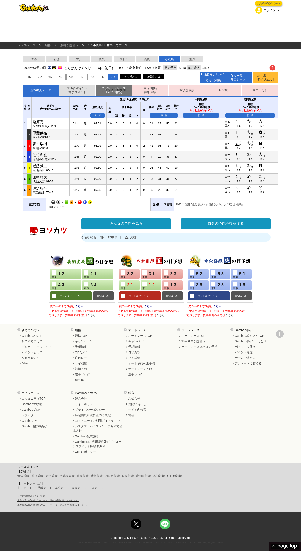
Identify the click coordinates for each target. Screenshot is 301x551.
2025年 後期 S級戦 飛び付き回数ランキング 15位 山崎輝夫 (209, 204)
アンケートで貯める (248, 363)
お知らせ (134, 398)
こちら (79, 306)
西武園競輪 (67, 476)
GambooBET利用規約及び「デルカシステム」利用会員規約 (97, 444)
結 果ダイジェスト (266, 77)
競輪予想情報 (69, 45)
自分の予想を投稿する (226, 224)
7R (92, 77)
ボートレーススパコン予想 (199, 346)
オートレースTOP (140, 335)
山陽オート (96, 488)
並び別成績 (186, 90)
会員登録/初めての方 (268, 3)
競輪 (48, 45)
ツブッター (29, 415)
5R (71, 77)
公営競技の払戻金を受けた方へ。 (33, 496)
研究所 (79, 380)
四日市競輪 (112, 476)
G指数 (223, 90)
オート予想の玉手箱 (141, 363)
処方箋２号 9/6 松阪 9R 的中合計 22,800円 (114, 237)
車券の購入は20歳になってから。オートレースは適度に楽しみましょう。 (52, 505)
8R (102, 77)
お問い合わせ (137, 404)
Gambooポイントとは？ (251, 341)
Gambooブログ (32, 409)
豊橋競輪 (97, 476)
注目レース (82, 358)
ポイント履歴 (244, 352)
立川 (79, 59)
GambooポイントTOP (249, 335)
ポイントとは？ (32, 352)
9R (113, 77)
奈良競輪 (128, 476)
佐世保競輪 (174, 476)
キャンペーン (84, 341)
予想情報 (81, 346)
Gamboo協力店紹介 (35, 426)
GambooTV (29, 420)
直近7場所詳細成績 (150, 90)
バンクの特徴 (212, 80)
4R (61, 77)
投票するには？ (32, 341)
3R (50, 77)
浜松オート (62, 488)
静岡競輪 (83, 476)
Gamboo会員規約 (86, 436)
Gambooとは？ (32, 335)
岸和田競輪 (143, 476)
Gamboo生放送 (32, 404)
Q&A (25, 363)
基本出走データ (40, 90)
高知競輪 (159, 476)
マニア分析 (260, 90)
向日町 (124, 59)
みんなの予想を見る (126, 224)
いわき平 (57, 59)
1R (29, 77)
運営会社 (81, 398)
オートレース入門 (140, 369)
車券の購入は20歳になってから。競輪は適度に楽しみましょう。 (48, 500)
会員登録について (34, 358)
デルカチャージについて (38, 346)
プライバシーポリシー (90, 409)
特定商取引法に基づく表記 (93, 415)
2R (40, 77)
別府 (192, 59)
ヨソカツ (81, 352)
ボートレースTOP (193, 335)
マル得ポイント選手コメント (77, 90)
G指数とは (153, 76)
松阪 (102, 59)
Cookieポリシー (85, 451)
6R (82, 77)
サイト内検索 (137, 409)
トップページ (26, 45)
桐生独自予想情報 (193, 341)
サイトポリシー (85, 404)
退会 (131, 415)
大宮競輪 (52, 476)
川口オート (24, 488)
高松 (147, 59)
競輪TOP (81, 335)
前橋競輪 (37, 476)
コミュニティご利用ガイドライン (97, 420)
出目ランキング (214, 74)
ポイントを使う (245, 346)
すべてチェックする (68, 295)
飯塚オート (79, 488)
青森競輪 (23, 476)
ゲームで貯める (245, 358)
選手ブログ (82, 374)
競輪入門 (81, 369)
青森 (34, 59)
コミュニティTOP (34, 398)
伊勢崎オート (43, 488)
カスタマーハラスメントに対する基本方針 (98, 428)
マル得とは (131, 76)
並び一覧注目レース (238, 77)
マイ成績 (81, 363)
